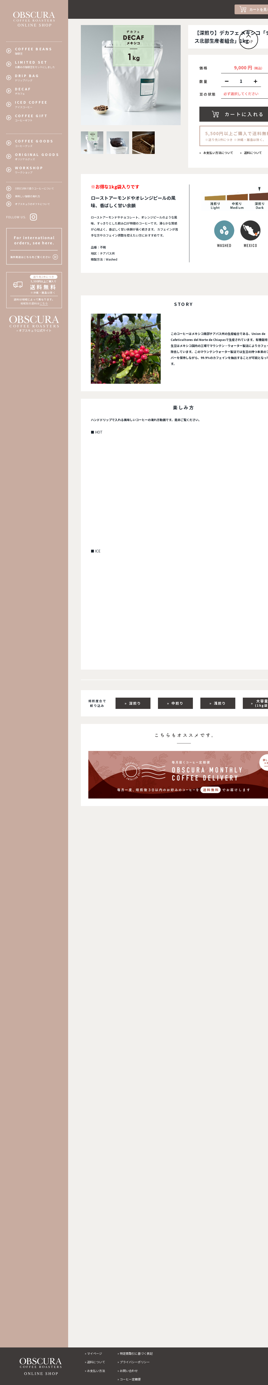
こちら (44, 303)
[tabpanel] (131, 75)
